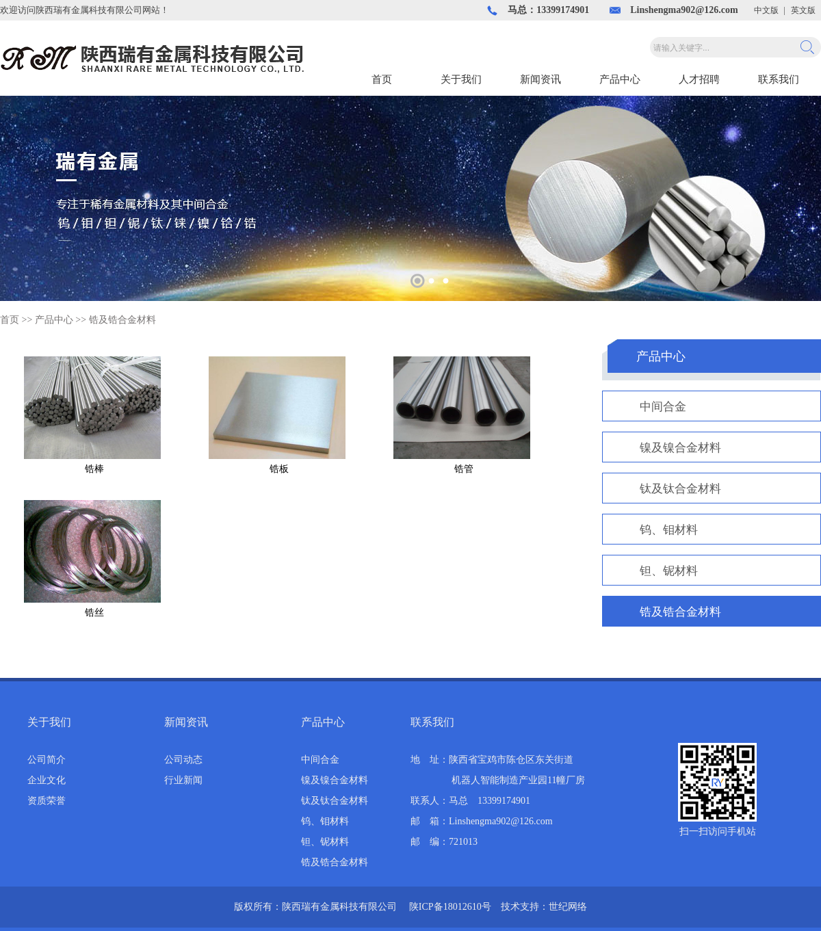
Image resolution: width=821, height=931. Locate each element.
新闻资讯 (540, 79)
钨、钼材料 (669, 529)
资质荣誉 (46, 801)
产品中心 (619, 79)
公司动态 (183, 760)
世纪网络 (568, 907)
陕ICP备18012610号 (450, 907)
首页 (382, 79)
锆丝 (94, 612)
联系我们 (778, 79)
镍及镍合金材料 (680, 447)
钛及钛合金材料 (680, 488)
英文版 (803, 10)
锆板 (279, 469)
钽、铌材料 (669, 570)
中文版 (766, 10)
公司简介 (46, 760)
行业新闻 (183, 780)
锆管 (463, 469)
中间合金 (663, 406)
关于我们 (461, 79)
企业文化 (46, 780)
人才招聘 (699, 79)
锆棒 (94, 469)
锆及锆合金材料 (122, 320)
